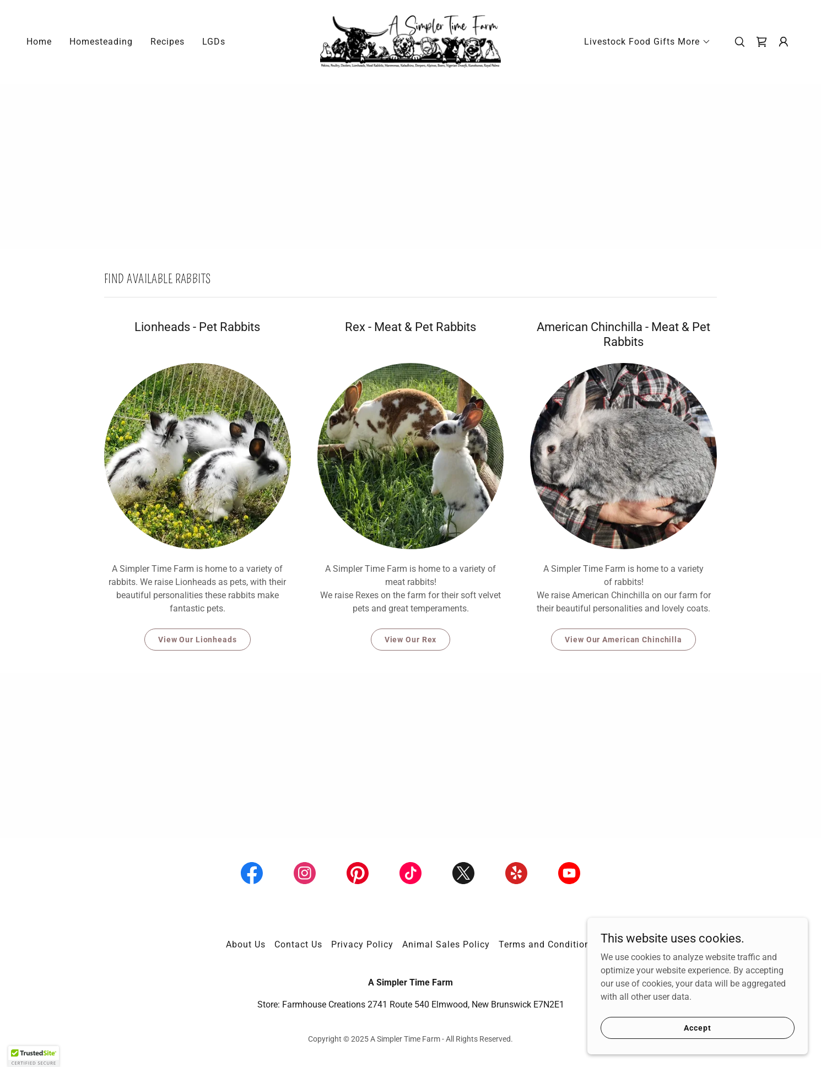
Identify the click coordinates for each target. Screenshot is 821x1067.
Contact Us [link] (298, 944)
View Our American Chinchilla (623, 639)
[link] (410, 41)
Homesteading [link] (101, 41)
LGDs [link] (213, 41)
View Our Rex (411, 639)
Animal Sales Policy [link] (446, 944)
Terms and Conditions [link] (547, 944)
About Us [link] (246, 944)
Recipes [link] (167, 41)
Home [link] (39, 41)
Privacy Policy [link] (362, 944)
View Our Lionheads (197, 639)
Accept (697, 1027)
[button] (647, 41)
